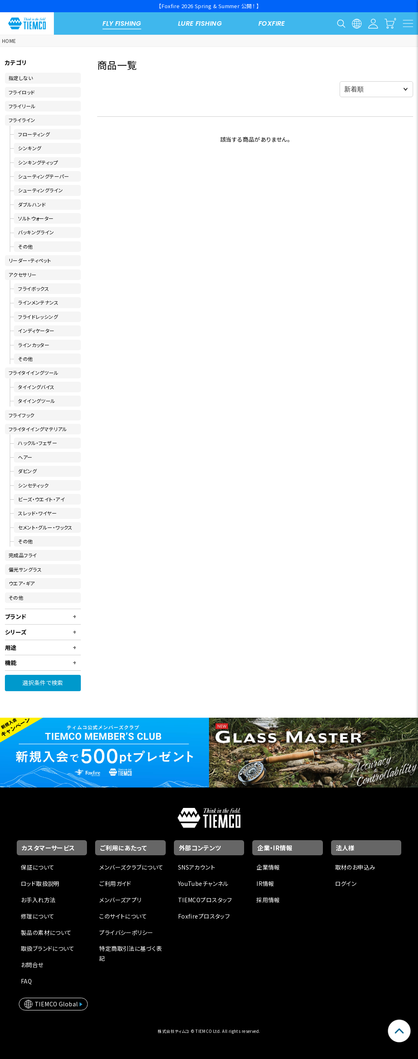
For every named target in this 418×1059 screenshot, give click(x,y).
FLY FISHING (121, 23)
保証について (38, 867)
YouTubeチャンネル (203, 883)
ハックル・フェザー (37, 442)
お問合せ (32, 965)
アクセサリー (23, 274)
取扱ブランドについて (47, 948)
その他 (25, 246)
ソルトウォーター (35, 218)
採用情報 (268, 900)
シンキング (29, 148)
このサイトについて (123, 916)
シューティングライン (40, 190)
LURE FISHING (200, 23)
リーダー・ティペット (30, 260)
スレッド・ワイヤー (37, 512)
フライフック (22, 415)
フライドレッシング (38, 316)
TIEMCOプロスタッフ (205, 900)
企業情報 (268, 867)
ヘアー (25, 457)
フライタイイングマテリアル (38, 428)
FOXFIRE (271, 23)
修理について (38, 916)
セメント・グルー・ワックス (45, 527)
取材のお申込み (355, 867)
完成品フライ (23, 555)
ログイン (346, 883)
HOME (9, 40)
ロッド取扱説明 (40, 883)
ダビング (27, 470)
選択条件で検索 (42, 683)
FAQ (26, 981)
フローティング (34, 134)
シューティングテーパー (43, 176)
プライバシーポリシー (126, 932)
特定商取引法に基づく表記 (130, 953)
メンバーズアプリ (120, 900)
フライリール (22, 105)
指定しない (21, 77)
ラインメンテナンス (38, 302)
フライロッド (22, 92)
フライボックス (33, 288)
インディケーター (36, 330)
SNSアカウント (196, 867)
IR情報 (265, 883)
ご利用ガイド (115, 883)
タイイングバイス (36, 386)
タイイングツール (36, 400)
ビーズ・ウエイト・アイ (41, 499)
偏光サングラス (25, 569)
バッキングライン (36, 232)
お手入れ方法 (38, 900)
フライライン (22, 119)
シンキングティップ (38, 162)
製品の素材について (46, 932)
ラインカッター (33, 344)
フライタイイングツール (34, 372)
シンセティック (33, 485)
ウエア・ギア (22, 583)
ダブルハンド (32, 204)
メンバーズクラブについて (131, 867)
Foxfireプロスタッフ (204, 916)
